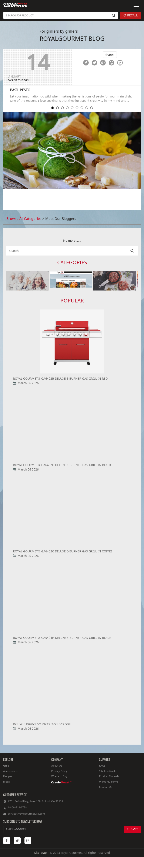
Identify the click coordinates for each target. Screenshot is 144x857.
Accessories (10, 771)
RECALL (130, 15)
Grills (6, 765)
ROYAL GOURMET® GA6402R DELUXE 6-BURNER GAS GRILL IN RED (60, 378)
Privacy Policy (59, 771)
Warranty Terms (108, 781)
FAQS (102, 765)
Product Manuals (109, 776)
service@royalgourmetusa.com (26, 813)
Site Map (40, 853)
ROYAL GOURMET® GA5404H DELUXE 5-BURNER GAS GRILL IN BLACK (62, 638)
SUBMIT (132, 829)
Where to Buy (59, 776)
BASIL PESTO (20, 90)
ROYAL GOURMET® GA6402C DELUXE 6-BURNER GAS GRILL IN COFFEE (63, 551)
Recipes (7, 776)
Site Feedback (107, 771)
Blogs (6, 781)
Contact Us (105, 787)
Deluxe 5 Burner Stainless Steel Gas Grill (42, 724)
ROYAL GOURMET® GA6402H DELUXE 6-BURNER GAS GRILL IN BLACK (62, 465)
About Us (56, 765)
